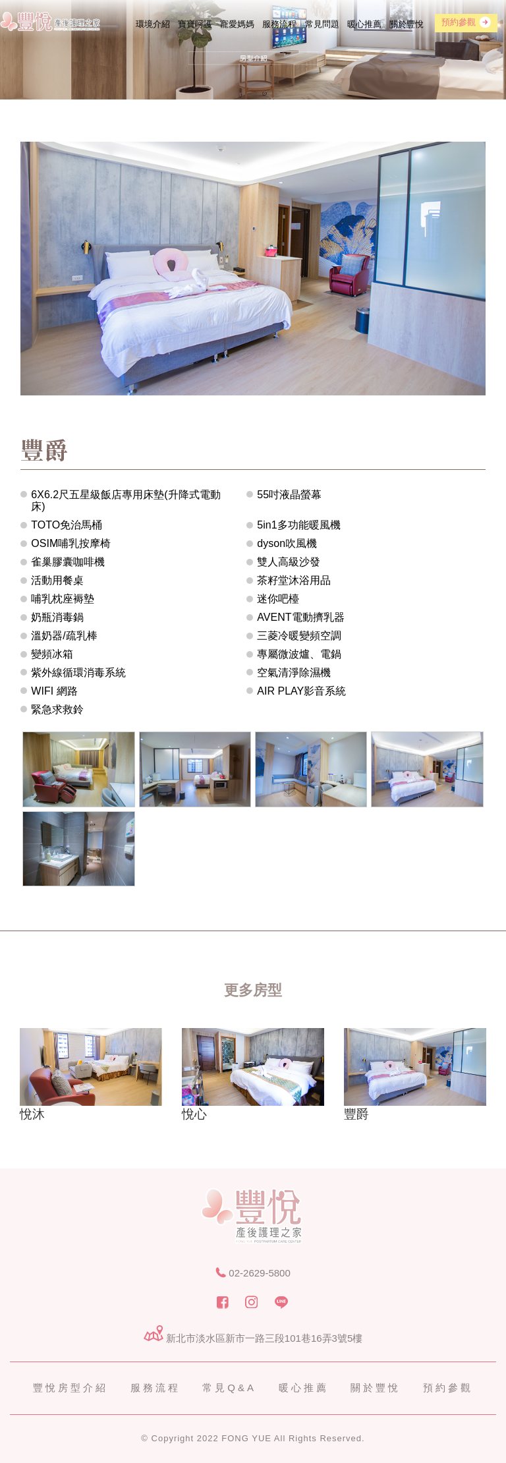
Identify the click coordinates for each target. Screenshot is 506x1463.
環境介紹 (153, 24)
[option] (91, 1077)
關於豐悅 (406, 24)
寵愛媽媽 (237, 24)
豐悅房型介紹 (70, 1387)
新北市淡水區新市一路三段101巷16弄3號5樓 (253, 1338)
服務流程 (279, 24)
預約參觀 (448, 1387)
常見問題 (322, 24)
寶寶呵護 (195, 24)
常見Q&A (229, 1387)
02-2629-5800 (253, 1272)
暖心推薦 (364, 24)
